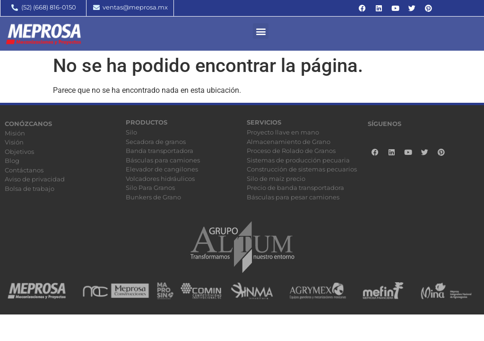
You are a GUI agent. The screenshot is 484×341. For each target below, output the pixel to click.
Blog (12, 160)
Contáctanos (24, 170)
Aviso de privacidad (35, 179)
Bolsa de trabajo (29, 188)
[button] (260, 31)
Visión (14, 142)
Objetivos (19, 151)
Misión (15, 133)
